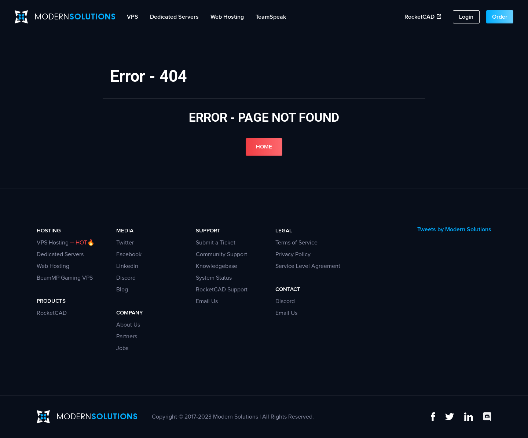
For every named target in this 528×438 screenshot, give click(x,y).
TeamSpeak (271, 17)
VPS (132, 17)
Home (264, 147)
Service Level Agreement (307, 266)
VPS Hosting (53, 243)
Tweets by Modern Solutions (454, 229)
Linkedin (127, 266)
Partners (126, 336)
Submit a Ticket (215, 243)
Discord (126, 278)
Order (499, 17)
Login (466, 17)
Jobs (122, 348)
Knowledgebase (216, 266)
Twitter (125, 243)
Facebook (129, 254)
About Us (128, 325)
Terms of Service (296, 243)
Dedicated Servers (174, 17)
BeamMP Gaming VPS (65, 278)
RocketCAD (422, 17)
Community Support (221, 254)
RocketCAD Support (221, 289)
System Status (214, 278)
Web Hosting (227, 17)
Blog (122, 289)
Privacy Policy (293, 254)
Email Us (207, 301)
